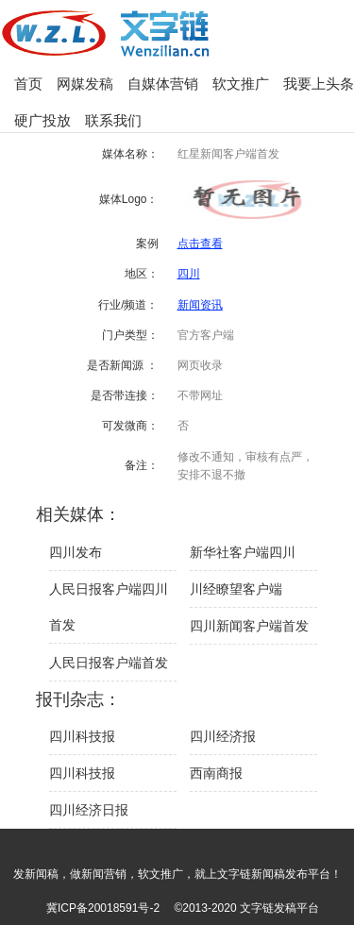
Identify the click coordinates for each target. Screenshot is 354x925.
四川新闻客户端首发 (249, 625)
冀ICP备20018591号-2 (103, 908)
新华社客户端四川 (242, 552)
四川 (188, 273)
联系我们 (113, 120)
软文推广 (240, 84)
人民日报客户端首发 (108, 662)
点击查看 (200, 243)
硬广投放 (42, 120)
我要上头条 (318, 84)
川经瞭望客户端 (236, 589)
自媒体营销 (162, 84)
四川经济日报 (88, 809)
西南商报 (216, 773)
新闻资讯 (200, 304)
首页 (28, 84)
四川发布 (75, 552)
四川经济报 (223, 736)
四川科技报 (82, 736)
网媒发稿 (85, 84)
